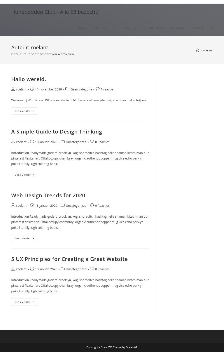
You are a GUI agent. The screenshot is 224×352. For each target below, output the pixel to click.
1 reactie (107, 89)
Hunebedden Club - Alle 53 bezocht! (54, 11)
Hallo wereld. (28, 79)
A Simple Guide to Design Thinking (56, 131)
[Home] (197, 50)
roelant (208, 50)
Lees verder (26, 111)
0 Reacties (102, 142)
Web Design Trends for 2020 (48, 195)
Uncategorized (76, 142)
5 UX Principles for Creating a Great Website (69, 258)
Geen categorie (81, 89)
